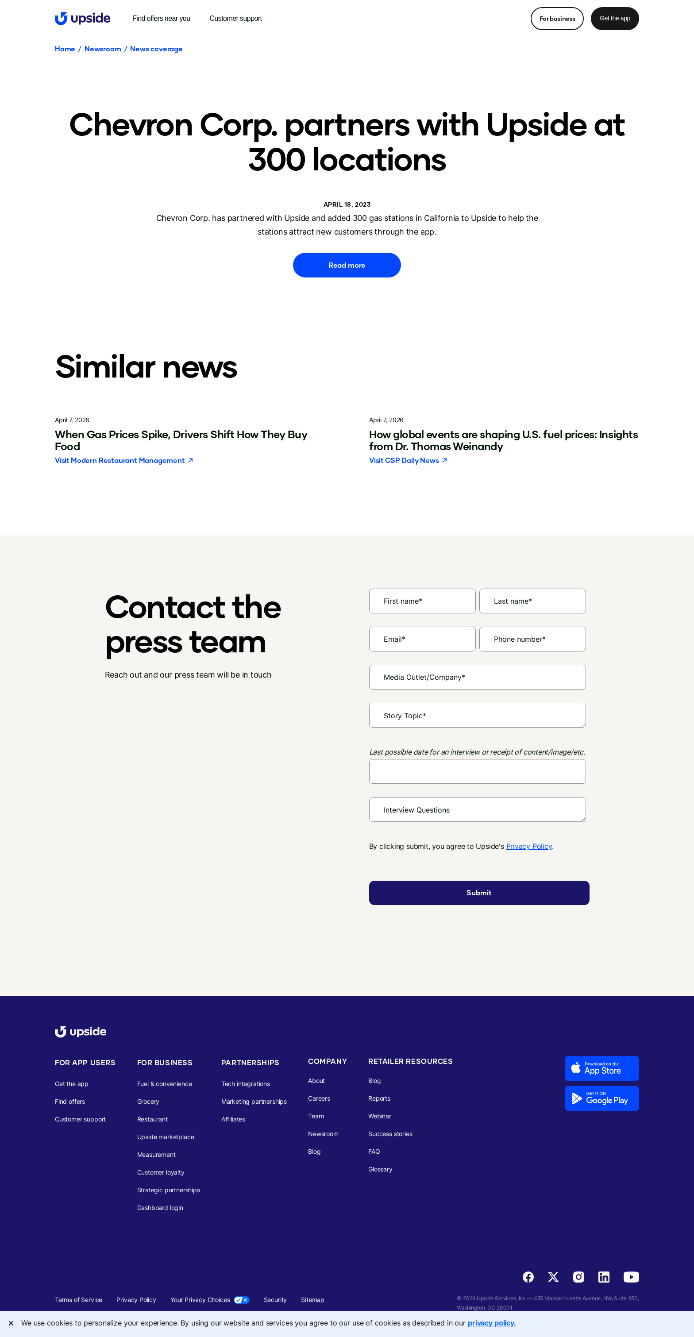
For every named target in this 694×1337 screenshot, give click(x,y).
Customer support (80, 1119)
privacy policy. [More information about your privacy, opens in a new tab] (492, 1322)
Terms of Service (78, 1299)
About (316, 1080)
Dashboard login (160, 1207)
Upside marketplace (165, 1136)
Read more (347, 265)
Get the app (615, 18)
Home (65, 49)
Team (316, 1116)
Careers (319, 1098)
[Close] (11, 1323)
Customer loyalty (161, 1172)
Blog (314, 1151)
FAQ (374, 1151)
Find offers (70, 1101)
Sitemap (312, 1299)
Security (275, 1299)
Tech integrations (245, 1083)
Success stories (390, 1133)
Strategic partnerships (168, 1190)
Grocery (148, 1101)
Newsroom (103, 49)
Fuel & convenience (164, 1083)
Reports (379, 1098)
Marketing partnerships (254, 1101)
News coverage (156, 49)
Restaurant (152, 1119)
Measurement (156, 1154)
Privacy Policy (529, 846)
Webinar (379, 1116)
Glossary (380, 1169)
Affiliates (233, 1119)
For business (557, 18)
